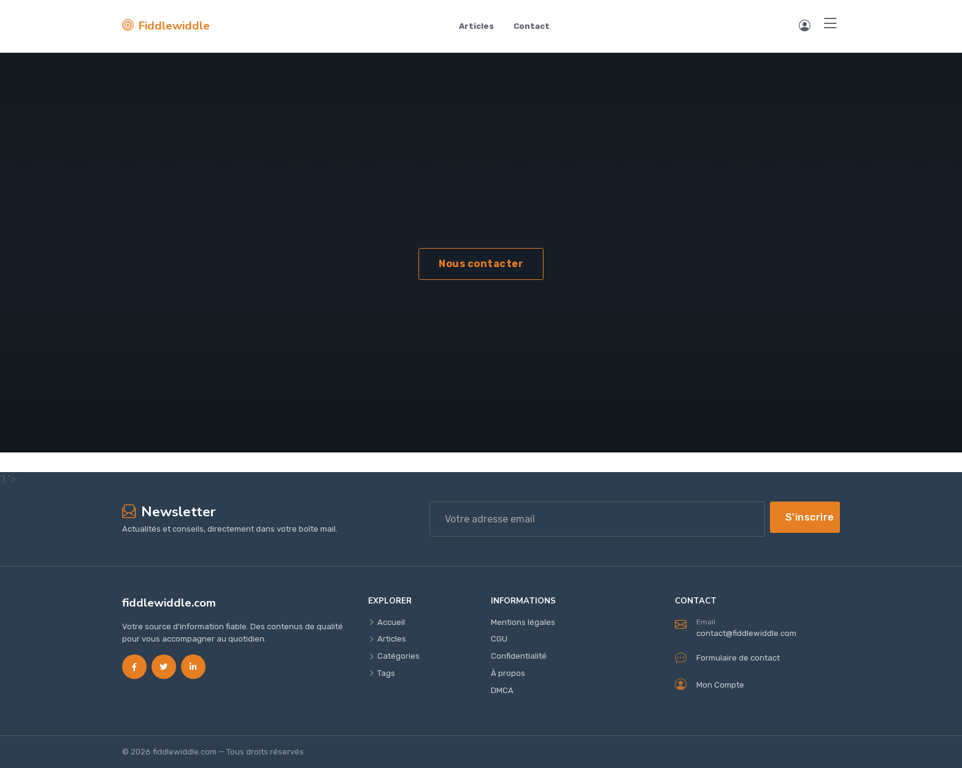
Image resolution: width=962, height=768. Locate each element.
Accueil (386, 622)
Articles (476, 26)
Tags (381, 673)
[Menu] (830, 24)
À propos (508, 673)
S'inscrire (809, 517)
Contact (532, 26)
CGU (499, 638)
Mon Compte (709, 685)
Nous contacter (481, 264)
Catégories (394, 656)
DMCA (502, 690)
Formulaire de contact (727, 657)
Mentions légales (523, 622)
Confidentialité (519, 656)
